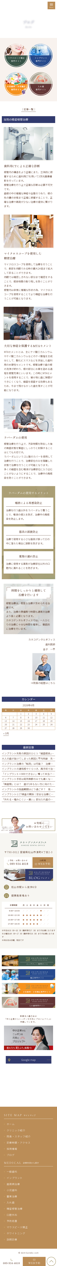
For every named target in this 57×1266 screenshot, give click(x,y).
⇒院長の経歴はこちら (43, 683)
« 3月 (6, 733)
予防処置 (12, 1221)
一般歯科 (12, 1171)
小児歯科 (12, 1190)
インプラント (15, 1178)
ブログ (11, 1155)
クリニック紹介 (16, 1130)
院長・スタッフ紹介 (19, 1136)
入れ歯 (11, 1202)
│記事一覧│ (28, 109)
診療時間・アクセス (19, 1142)
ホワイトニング (16, 1233)
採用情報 (12, 1149)
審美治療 (12, 1196)
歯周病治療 (13, 1184)
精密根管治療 (15, 1208)
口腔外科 (12, 1215)
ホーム (11, 1124)
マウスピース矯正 (17, 1227)
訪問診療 (12, 1239)
